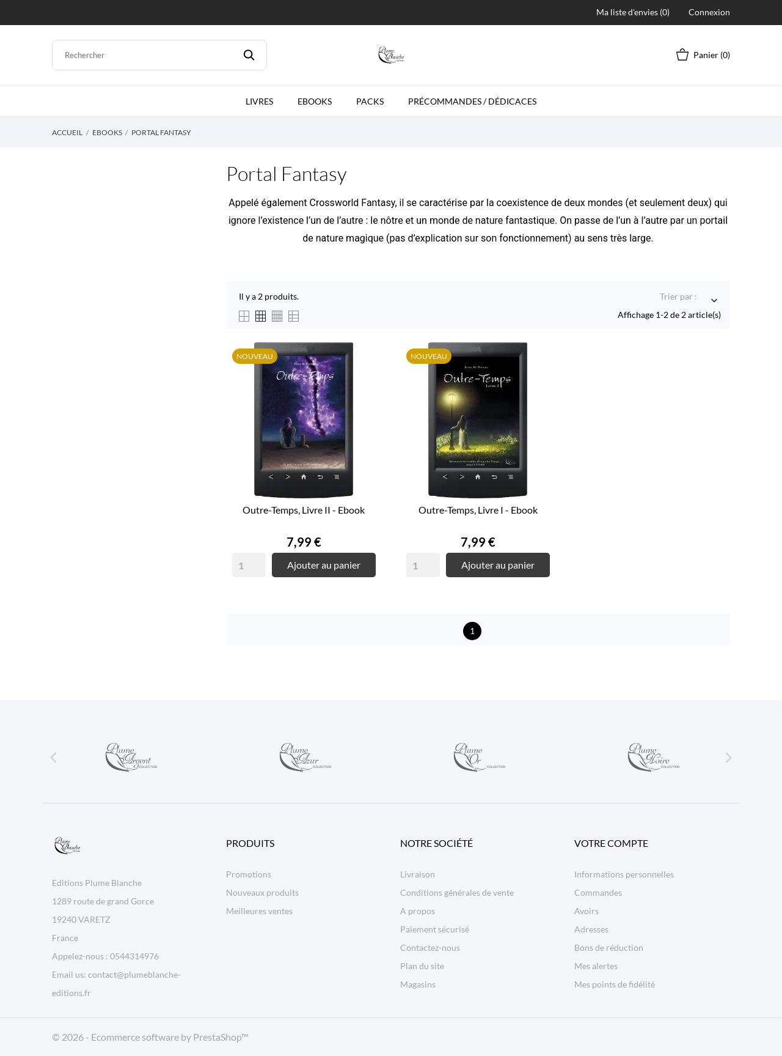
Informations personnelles (624, 874)
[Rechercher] (159, 55)
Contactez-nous (430, 947)
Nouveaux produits (262, 892)
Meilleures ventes (259, 911)
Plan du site (422, 966)
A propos (417, 911)
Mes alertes (596, 966)
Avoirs (586, 911)
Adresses (591, 929)
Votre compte (611, 843)
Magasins (418, 984)
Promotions (248, 874)
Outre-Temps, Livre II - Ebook (304, 509)
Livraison (417, 874)
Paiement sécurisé (434, 929)
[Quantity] (249, 565)
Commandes (598, 892)
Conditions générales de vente (457, 892)
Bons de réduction (608, 947)
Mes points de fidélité (614, 984)
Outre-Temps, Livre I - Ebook (478, 509)
